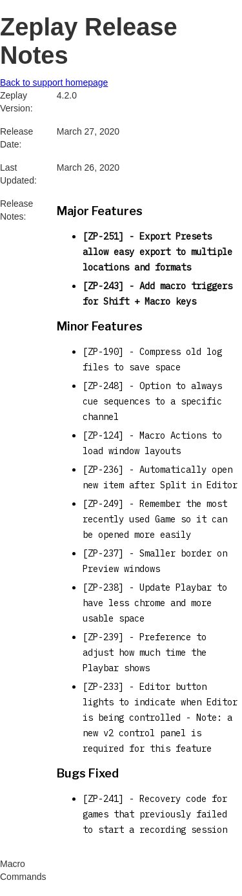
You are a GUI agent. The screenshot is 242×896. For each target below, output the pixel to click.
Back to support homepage (54, 82)
